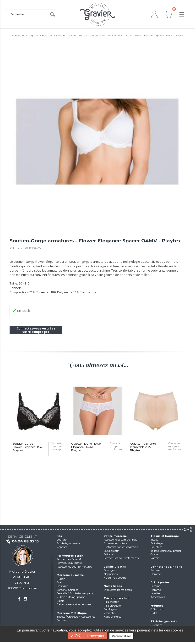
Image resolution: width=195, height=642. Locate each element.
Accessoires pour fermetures (74, 566)
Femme (47, 35)
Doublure (156, 547)
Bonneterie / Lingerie (25, 35)
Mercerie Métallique (72, 613)
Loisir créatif (111, 551)
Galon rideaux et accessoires (74, 604)
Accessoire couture (115, 543)
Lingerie (61, 35)
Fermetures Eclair (70, 555)
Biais (60, 582)
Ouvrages (109, 570)
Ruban (61, 579)
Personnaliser (121, 636)
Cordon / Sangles (67, 590)
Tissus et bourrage (165, 536)
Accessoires (158, 597)
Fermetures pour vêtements (121, 558)
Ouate (154, 554)
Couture (61, 539)
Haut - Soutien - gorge (84, 35)
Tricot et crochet (116, 598)
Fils (59, 536)
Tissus (154, 539)
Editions (109, 554)
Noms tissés (113, 586)
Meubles (157, 605)
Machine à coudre (115, 577)
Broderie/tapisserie (68, 543)
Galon (60, 601)
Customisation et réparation (121, 547)
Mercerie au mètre (70, 575)
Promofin (110, 613)
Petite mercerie (115, 536)
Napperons (111, 574)
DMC (154, 613)
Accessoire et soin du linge (120, 539)
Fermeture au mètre (69, 562)
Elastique (62, 586)
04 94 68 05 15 (22, 541)
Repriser (62, 547)
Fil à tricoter (111, 601)
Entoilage (156, 543)
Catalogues (110, 609)
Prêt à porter (160, 582)
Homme (156, 574)
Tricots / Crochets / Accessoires (76, 616)
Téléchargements (164, 621)
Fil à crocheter (113, 605)
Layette (155, 593)
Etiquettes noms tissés (118, 590)
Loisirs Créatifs (115, 566)
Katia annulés (112, 616)
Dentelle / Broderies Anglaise (75, 593)
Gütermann (158, 609)
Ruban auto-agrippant (71, 597)
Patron (155, 558)
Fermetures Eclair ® (69, 559)
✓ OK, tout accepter (87, 636)
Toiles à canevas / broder (166, 551)
